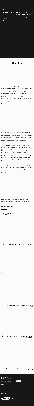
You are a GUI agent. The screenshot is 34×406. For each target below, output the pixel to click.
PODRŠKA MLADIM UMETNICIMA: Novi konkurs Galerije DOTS (18, 306)
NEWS (2, 242)
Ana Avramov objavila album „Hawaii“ (22, 275)
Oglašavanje (4, 391)
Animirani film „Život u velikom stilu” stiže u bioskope (18, 244)
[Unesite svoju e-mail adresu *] (7, 381)
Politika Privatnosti (5, 402)
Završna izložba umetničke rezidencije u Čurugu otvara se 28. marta (17, 337)
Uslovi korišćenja (23, 402)
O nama (3, 388)
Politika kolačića (14, 402)
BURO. (5, 18)
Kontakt (3, 393)
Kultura (2, 9)
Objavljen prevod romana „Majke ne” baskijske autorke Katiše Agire (18, 368)
